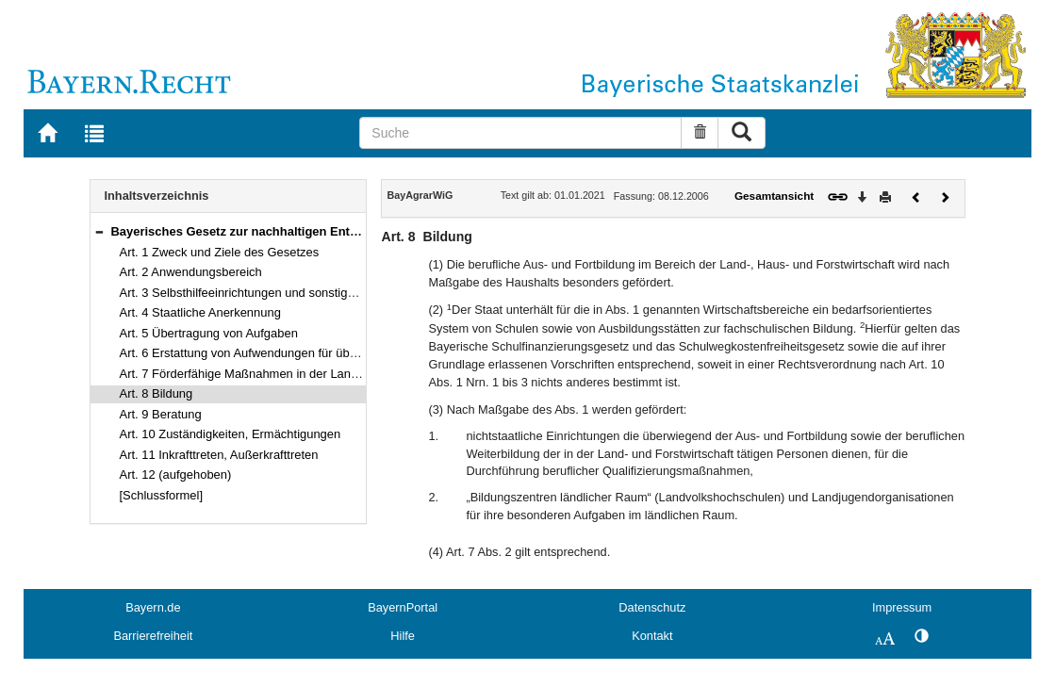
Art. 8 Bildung (156, 393)
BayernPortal (402, 607)
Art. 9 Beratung (161, 414)
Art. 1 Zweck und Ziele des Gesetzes (220, 252)
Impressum (901, 607)
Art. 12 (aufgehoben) (176, 474)
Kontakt (652, 636)
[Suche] (520, 133)
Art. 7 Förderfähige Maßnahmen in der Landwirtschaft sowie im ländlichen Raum (337, 374)
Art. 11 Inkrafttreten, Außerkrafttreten (219, 455)
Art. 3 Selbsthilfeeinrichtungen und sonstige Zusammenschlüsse (293, 293)
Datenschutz (651, 607)
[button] (99, 231)
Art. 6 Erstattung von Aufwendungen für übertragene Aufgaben (288, 353)
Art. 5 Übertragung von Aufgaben (209, 333)
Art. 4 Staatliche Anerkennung (200, 312)
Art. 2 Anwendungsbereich (191, 272)
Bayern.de (152, 607)
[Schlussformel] (162, 495)
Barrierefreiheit (152, 636)
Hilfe (402, 636)
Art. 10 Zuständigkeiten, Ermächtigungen (230, 434)
